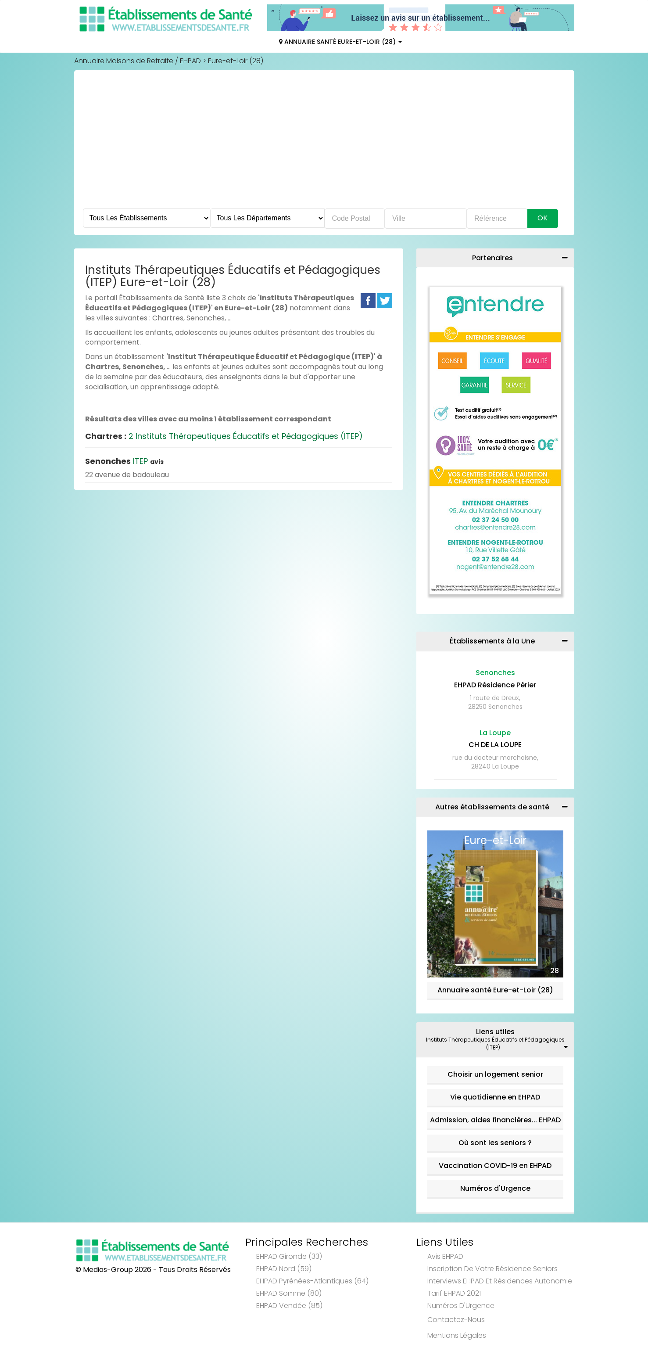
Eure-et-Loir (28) (235, 61)
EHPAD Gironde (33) (289, 1256)
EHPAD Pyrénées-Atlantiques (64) (312, 1281)
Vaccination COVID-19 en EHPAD (495, 1166)
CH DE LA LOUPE (495, 745)
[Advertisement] (324, 142)
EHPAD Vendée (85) (289, 1306)
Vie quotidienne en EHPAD (495, 1097)
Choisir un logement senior (495, 1074)
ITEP (124, 461)
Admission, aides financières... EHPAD (495, 1120)
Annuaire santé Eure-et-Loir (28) (495, 990)
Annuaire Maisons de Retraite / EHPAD (137, 61)
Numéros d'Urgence (495, 1188)
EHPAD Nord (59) (283, 1269)
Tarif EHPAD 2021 (454, 1293)
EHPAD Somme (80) (289, 1293)
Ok (542, 218)
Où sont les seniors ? (495, 1143)
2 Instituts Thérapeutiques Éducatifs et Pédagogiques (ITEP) (224, 436)
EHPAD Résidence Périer (495, 685)
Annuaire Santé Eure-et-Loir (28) (340, 41)
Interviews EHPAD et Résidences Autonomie (499, 1281)
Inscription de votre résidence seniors (492, 1269)
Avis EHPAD (445, 1256)
